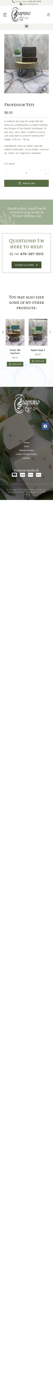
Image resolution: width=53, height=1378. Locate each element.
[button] (5, 14)
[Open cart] (48, 14)
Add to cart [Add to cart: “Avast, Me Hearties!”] (15, 364)
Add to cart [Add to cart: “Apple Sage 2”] (38, 361)
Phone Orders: (28, 1)
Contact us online (26, 264)
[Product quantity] (26, 173)
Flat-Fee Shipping (30, 4)
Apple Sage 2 (38, 350)
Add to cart (26, 183)
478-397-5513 (32, 254)
